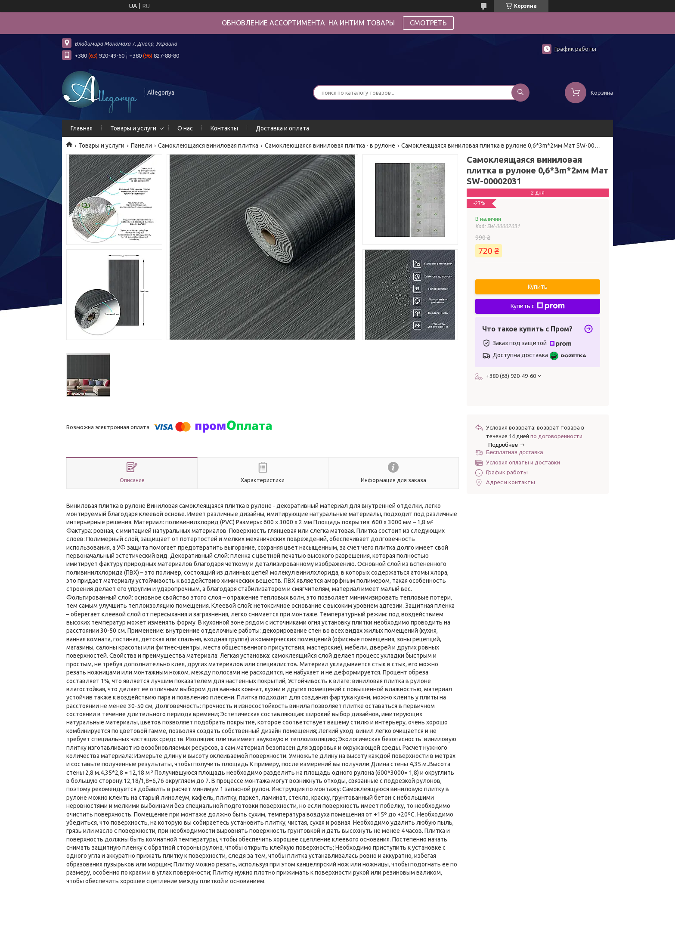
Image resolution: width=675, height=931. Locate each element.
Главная (82, 128)
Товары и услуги (133, 128)
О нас (185, 128)
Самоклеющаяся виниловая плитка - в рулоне (330, 145)
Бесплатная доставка (514, 452)
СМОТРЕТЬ (428, 23)
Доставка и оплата (282, 128)
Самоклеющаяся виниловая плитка (208, 145)
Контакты (224, 128)
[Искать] (520, 93)
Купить (538, 286)
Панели (141, 145)
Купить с (538, 306)
